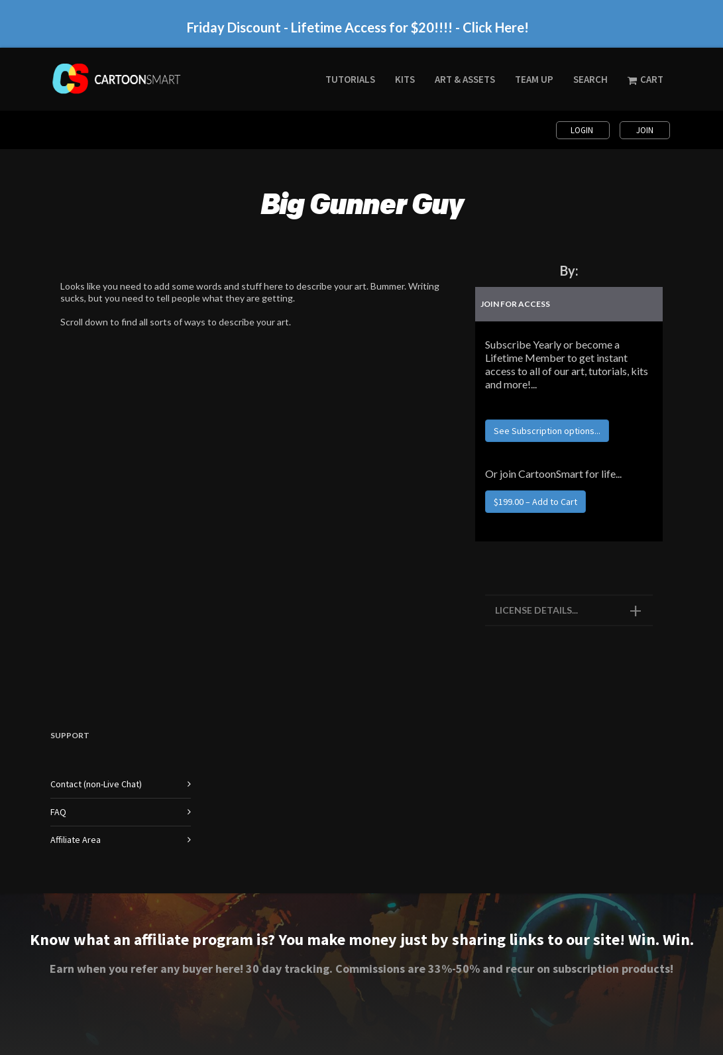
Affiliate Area (75, 840)
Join (644, 130)
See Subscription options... (547, 431)
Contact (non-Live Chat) (96, 784)
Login (583, 130)
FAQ (58, 812)
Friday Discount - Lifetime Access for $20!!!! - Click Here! (358, 27)
